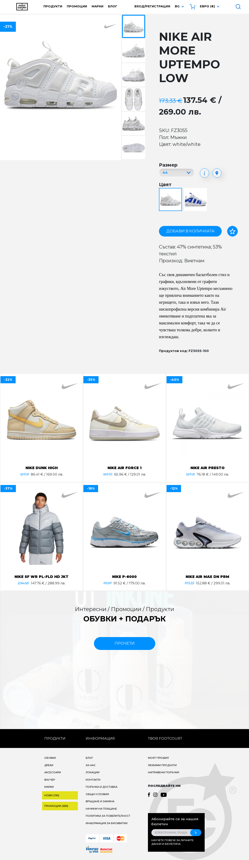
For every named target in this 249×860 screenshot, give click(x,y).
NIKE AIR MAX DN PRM (207, 576)
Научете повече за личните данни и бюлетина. (172, 842)
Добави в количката (190, 231)
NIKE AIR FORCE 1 (124, 468)
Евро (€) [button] (207, 6)
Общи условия (97, 794)
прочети (125, 643)
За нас (91, 765)
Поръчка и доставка (101, 786)
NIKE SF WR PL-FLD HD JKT (41, 576)
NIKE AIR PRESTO (207, 468)
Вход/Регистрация (152, 6)
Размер (168, 165)
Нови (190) (51, 795)
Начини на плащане (101, 808)
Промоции (77, 6)
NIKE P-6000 (124, 576)
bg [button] (177, 6)
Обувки (50, 757)
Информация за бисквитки (106, 823)
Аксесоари (52, 772)
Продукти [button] (52, 6)
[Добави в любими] (232, 231)
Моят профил (158, 757)
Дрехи (48, 765)
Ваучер (49, 779)
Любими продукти (162, 765)
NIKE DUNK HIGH (42, 468)
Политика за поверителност (108, 815)
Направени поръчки (163, 772)
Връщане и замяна (100, 801)
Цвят (165, 184)
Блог (112, 6)
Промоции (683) (56, 806)
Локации (92, 772)
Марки (97, 6)
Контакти (93, 779)
